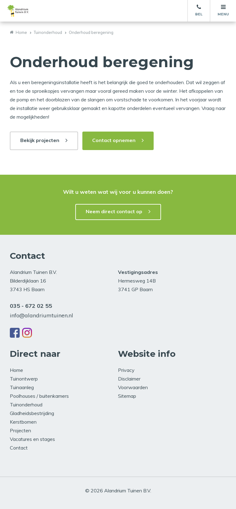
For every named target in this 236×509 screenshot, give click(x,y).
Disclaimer (129, 379)
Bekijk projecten (39, 140)
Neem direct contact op (114, 211)
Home (21, 32)
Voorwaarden (133, 387)
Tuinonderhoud (48, 32)
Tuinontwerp (24, 379)
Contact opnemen (114, 140)
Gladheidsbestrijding (32, 413)
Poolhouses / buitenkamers (39, 396)
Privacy (126, 370)
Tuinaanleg (22, 387)
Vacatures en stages (32, 439)
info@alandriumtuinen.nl (41, 315)
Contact (19, 448)
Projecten (20, 430)
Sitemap (127, 396)
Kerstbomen (23, 422)
